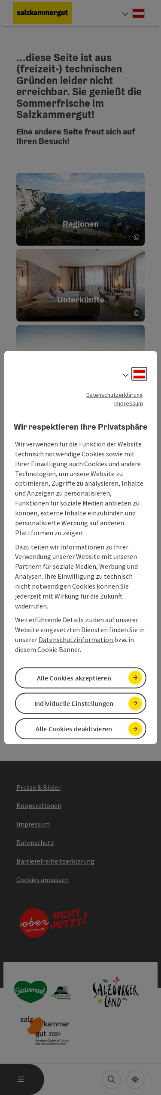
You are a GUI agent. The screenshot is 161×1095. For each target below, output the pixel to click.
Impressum (128, 403)
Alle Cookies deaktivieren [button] (74, 728)
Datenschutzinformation (76, 639)
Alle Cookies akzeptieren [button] (74, 678)
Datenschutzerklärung (114, 394)
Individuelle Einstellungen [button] (74, 703)
